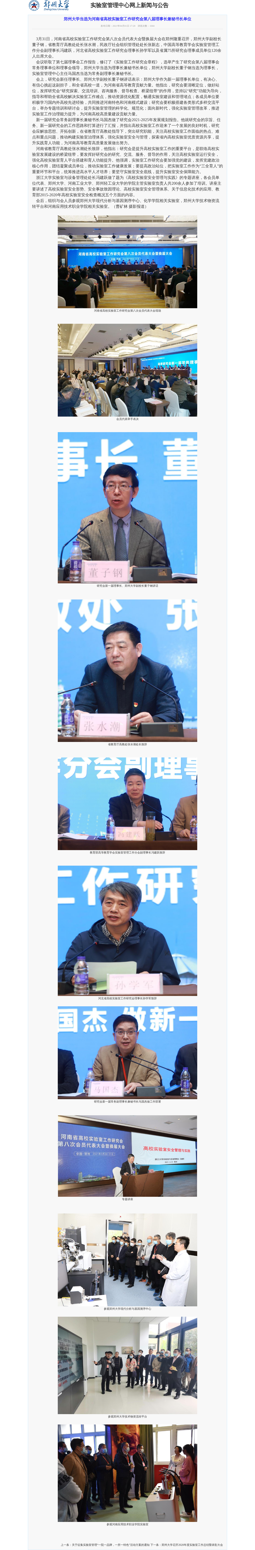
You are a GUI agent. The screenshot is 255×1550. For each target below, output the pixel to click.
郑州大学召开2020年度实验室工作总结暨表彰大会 (192, 1544)
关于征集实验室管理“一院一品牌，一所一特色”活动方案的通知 (111, 1544)
